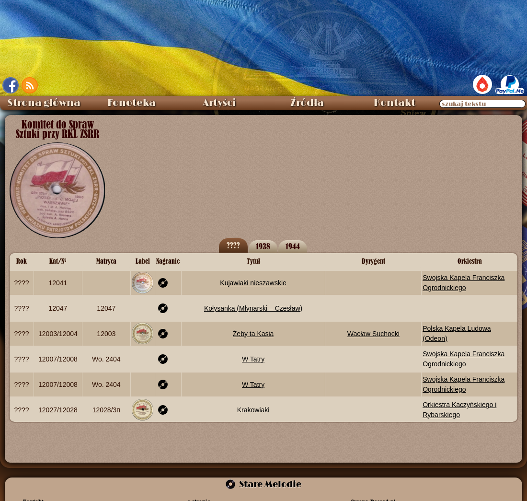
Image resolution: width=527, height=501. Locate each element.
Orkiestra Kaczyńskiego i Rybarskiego (459, 409)
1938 (263, 246)
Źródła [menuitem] (307, 103)
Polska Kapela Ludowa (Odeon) (457, 333)
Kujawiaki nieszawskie (253, 283)
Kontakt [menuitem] (394, 103)
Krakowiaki (253, 410)
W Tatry (253, 359)
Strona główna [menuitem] (43, 103)
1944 (293, 246)
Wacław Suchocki (373, 334)
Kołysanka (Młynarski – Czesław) (253, 308)
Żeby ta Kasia (253, 334)
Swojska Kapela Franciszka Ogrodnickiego (463, 282)
